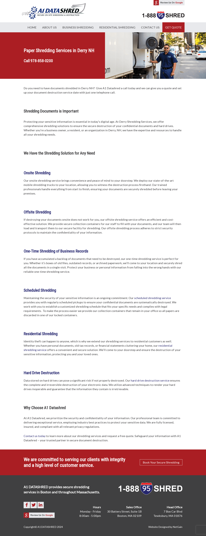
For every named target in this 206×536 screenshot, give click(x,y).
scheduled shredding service (152, 298)
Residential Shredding (117, 27)
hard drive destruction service (150, 380)
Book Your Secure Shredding (161, 462)
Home (31, 27)
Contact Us (150, 27)
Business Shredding (78, 27)
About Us (49, 27)
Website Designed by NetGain (165, 526)
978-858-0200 (41, 60)
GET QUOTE (173, 27)
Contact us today (34, 436)
